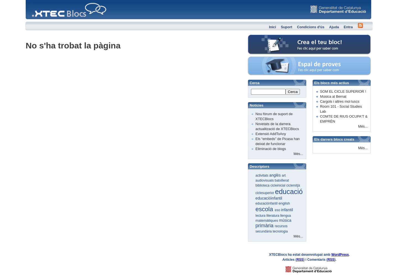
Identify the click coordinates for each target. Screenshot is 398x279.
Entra (348, 27)
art (284, 175)
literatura (273, 216)
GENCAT (314, 268)
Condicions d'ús (310, 27)
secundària (264, 231)
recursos (281, 226)
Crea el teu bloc (271, 37)
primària (265, 225)
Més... (298, 154)
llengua (285, 216)
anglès (275, 175)
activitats (262, 175)
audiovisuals (264, 180)
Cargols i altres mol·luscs (339, 101)
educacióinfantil (268, 198)
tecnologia (280, 231)
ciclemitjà (293, 185)
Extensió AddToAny (270, 134)
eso (278, 210)
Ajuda (334, 27)
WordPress (340, 255)
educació (289, 191)
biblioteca (262, 185)
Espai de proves (271, 59)
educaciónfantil (266, 203)
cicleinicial (278, 185)
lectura (260, 216)
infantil (287, 209)
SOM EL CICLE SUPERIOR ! (343, 91)
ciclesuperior (265, 193)
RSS (300, 260)
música (285, 220)
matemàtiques (267, 220)
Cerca (293, 92)
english (284, 203)
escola (265, 209)
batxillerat (282, 180)
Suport (286, 27)
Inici (272, 27)
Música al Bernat (333, 96)
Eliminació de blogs (270, 149)
